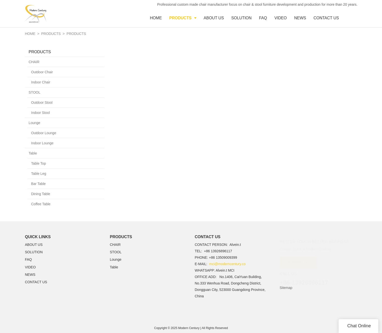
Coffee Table (41, 204)
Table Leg (38, 174)
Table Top (38, 163)
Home (30, 34)
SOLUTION (34, 252)
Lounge (34, 123)
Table (33, 153)
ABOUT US (34, 245)
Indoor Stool (40, 113)
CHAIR (34, 62)
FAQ (28, 259)
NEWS (30, 275)
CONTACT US (36, 282)
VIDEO (30, 267)
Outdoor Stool (42, 102)
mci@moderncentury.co (227, 264)
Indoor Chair (40, 82)
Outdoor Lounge (43, 133)
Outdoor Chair (42, 72)
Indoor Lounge (42, 143)
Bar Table (38, 184)
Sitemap (286, 288)
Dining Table (40, 194)
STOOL (34, 92)
